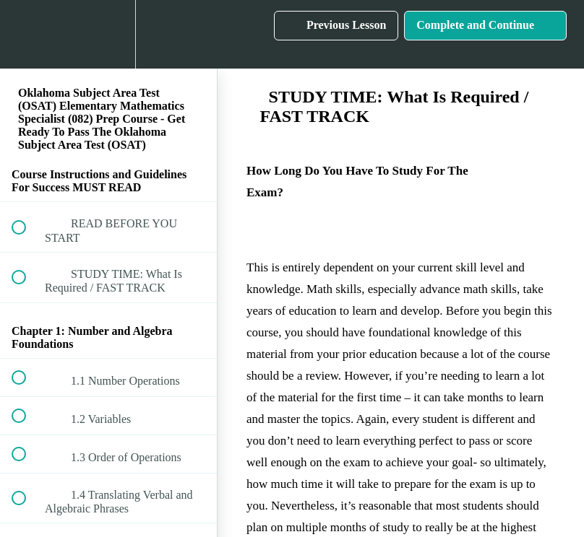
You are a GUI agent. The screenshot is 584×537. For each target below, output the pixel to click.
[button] (26, 34)
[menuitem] (108, 34)
